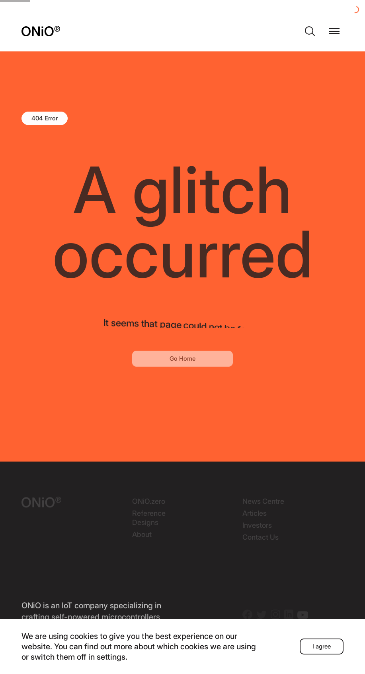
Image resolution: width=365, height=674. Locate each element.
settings (111, 657)
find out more (108, 646)
